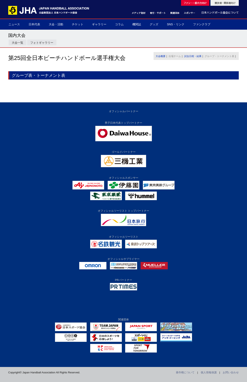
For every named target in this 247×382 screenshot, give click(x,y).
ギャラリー (99, 24)
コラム (119, 24)
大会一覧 (17, 42)
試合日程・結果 (193, 56)
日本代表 (34, 24)
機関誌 (136, 24)
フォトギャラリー (41, 42)
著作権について (185, 372)
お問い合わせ (231, 372)
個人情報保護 (209, 372)
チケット (77, 24)
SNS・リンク (175, 24)
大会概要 (160, 56)
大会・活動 (56, 24)
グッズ (154, 24)
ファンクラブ (201, 24)
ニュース (14, 24)
